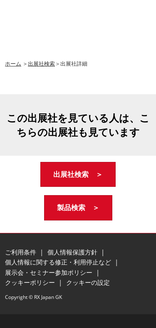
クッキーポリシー (31, 282)
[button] (78, 174)
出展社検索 (41, 63)
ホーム (13, 63)
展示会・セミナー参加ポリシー (49, 272)
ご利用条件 (21, 252)
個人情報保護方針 (73, 252)
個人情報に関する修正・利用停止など (59, 262)
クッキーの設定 (88, 282)
